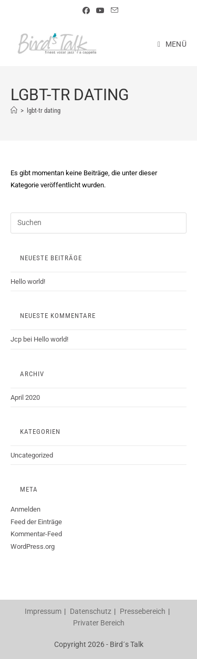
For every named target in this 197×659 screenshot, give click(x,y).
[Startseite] (14, 110)
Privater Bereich (99, 623)
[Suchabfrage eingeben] (98, 222)
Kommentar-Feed (36, 534)
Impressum (43, 611)
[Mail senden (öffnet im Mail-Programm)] (113, 10)
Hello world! (28, 281)
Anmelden (25, 509)
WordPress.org (33, 546)
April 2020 (25, 397)
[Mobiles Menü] (172, 44)
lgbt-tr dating (43, 110)
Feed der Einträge (36, 522)
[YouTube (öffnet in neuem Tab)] (100, 10)
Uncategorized (32, 455)
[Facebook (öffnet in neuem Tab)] (86, 10)
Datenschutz (90, 611)
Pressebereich (142, 611)
